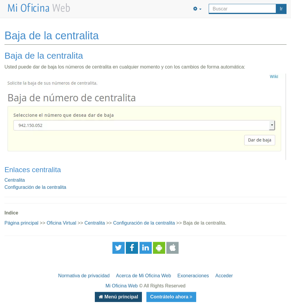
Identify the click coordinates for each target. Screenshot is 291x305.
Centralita (14, 180)
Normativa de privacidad (84, 275)
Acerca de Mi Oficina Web (143, 275)
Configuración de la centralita (35, 187)
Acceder (224, 275)
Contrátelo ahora (170, 296)
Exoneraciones (193, 275)
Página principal (21, 222)
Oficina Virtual (61, 222)
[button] (197, 9)
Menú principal (120, 296)
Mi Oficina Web (122, 285)
